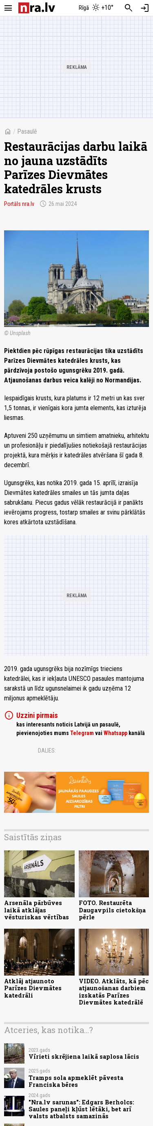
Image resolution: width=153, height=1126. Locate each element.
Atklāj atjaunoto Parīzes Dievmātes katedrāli (33, 988)
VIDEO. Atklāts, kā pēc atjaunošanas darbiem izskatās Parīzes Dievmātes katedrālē (114, 991)
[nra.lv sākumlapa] (36, 7)
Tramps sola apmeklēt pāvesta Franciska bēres (76, 1081)
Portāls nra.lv (19, 204)
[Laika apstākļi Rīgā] (95, 8)
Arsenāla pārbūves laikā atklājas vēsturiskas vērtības (36, 910)
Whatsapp (115, 733)
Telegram (82, 733)
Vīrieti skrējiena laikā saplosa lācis (84, 1056)
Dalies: (47, 750)
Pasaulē (27, 131)
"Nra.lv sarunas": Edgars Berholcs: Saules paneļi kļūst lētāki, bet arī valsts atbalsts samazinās (81, 1109)
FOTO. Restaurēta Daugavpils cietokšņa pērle (112, 910)
